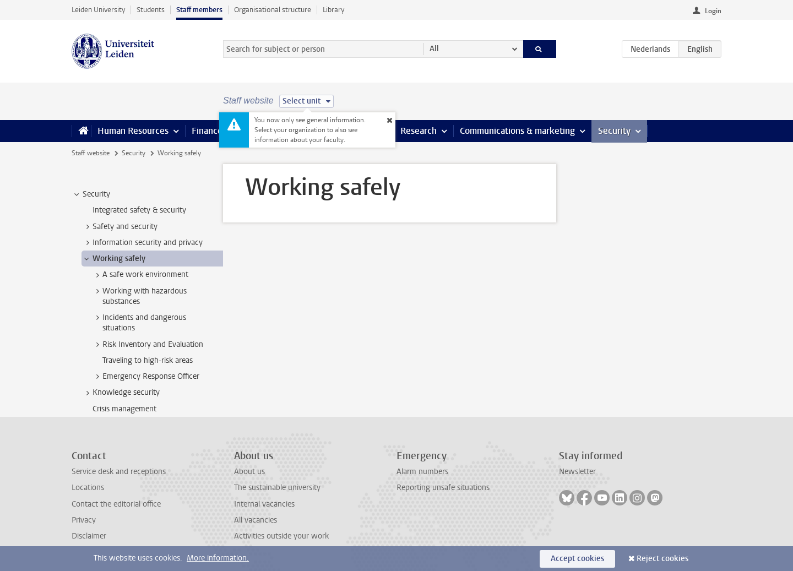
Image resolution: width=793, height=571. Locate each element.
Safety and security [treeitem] (119, 226)
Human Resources (133, 131)
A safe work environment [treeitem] (140, 274)
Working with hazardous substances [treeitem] (139, 296)
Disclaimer (89, 536)
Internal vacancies (264, 504)
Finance (207, 131)
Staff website (91, 153)
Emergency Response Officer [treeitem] (145, 376)
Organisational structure (272, 9)
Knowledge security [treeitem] (121, 392)
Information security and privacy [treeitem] (142, 242)
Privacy (84, 520)
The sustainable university (277, 487)
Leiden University (98, 9)
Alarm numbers (422, 471)
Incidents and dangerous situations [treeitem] (139, 322)
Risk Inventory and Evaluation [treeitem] (147, 344)
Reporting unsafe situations (443, 487)
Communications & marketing (517, 131)
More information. (218, 558)
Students (151, 9)
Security (614, 131)
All (434, 48)
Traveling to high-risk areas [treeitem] (147, 360)
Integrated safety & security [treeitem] (139, 210)
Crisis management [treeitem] (124, 409)
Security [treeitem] (91, 194)
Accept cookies (577, 558)
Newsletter (577, 471)
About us (249, 471)
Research (418, 131)
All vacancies (255, 520)
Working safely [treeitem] (113, 258)
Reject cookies (662, 558)
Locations (88, 487)
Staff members (199, 9)
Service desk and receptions (119, 471)
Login (713, 11)
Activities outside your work (281, 536)
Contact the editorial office (116, 504)
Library (333, 9)
